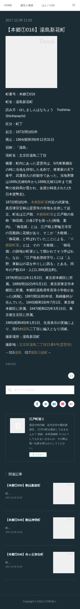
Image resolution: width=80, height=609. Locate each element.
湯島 (26, 329)
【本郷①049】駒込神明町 (23, 520)
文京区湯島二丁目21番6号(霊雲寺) (45, 344)
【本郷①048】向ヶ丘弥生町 (24, 555)
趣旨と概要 (26, 5)
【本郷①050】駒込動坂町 (23, 485)
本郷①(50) (11, 364)
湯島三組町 (39, 352)
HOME (8, 5)
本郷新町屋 (39, 202)
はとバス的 (48, 5)
